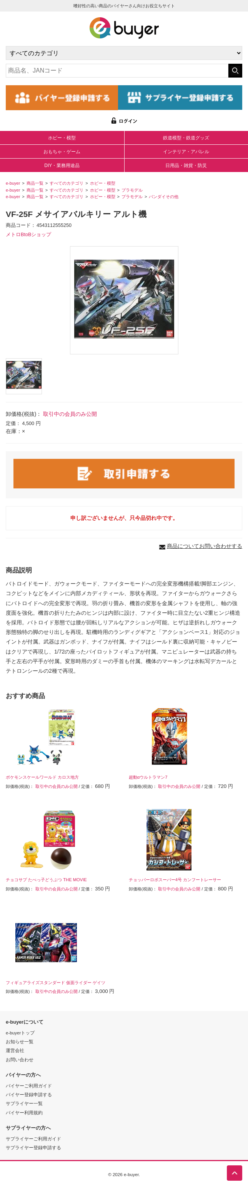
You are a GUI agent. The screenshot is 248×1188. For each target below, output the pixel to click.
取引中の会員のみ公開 (70, 414)
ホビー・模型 (62, 138)
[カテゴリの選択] (124, 53)
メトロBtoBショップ (28, 234)
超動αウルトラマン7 (148, 777)
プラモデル (132, 190)
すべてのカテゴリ (66, 183)
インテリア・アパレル (186, 151)
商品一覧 (35, 183)
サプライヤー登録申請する (33, 1147)
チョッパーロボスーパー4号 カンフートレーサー (175, 879)
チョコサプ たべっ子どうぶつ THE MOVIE (46, 879)
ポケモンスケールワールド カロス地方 (42, 777)
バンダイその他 (163, 196)
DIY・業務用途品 (62, 165)
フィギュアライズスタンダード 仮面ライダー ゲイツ (55, 982)
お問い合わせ (19, 1059)
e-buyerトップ (20, 1032)
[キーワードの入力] (117, 71)
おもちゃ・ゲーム (61, 151)
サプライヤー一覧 (24, 1103)
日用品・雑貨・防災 (186, 165)
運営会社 (15, 1050)
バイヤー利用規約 (24, 1112)
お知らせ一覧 (19, 1041)
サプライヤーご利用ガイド (33, 1138)
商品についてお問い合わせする (204, 546)
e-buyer (13, 183)
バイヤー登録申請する (29, 1094)
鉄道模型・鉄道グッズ (186, 138)
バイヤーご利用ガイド (29, 1085)
